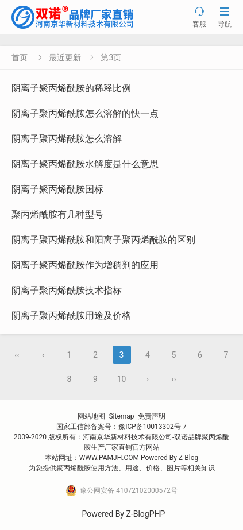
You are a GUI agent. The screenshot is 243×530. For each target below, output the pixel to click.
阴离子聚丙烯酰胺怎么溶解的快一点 (85, 113)
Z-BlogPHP (145, 514)
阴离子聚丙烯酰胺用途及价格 (71, 315)
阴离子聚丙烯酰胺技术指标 (66, 290)
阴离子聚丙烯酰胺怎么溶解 (66, 138)
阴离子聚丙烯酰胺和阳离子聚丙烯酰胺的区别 (103, 239)
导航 (225, 17)
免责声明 (151, 416)
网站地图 (91, 416)
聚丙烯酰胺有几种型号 (57, 214)
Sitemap (121, 416)
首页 (19, 57)
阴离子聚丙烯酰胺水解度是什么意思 (85, 163)
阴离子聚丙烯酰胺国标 (57, 189)
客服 (199, 17)
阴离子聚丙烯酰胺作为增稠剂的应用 (85, 265)
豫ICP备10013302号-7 (152, 427)
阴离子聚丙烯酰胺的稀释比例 (71, 88)
